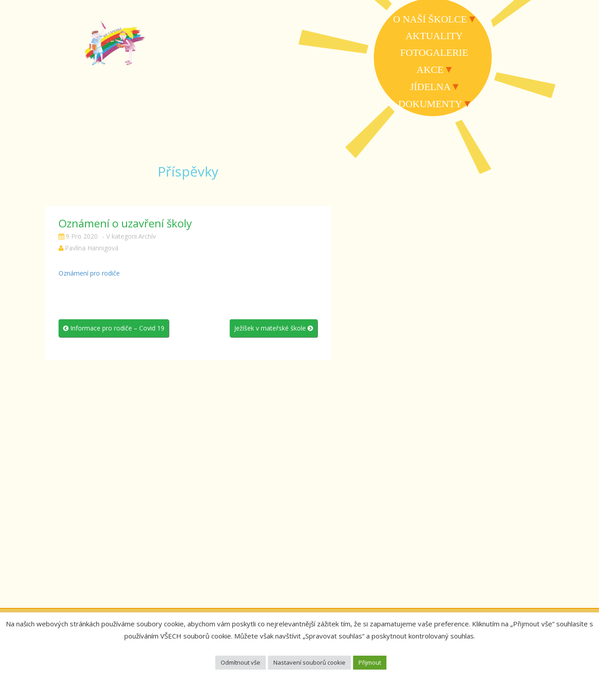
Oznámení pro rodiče (89, 273)
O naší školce (430, 19)
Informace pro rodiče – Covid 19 (113, 328)
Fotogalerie (434, 52)
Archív (147, 236)
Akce (430, 69)
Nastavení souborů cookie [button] (309, 662)
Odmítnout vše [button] (240, 662)
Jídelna (430, 86)
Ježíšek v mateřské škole (273, 328)
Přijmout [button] (369, 662)
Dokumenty (430, 103)
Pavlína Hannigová (91, 248)
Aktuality (434, 35)
